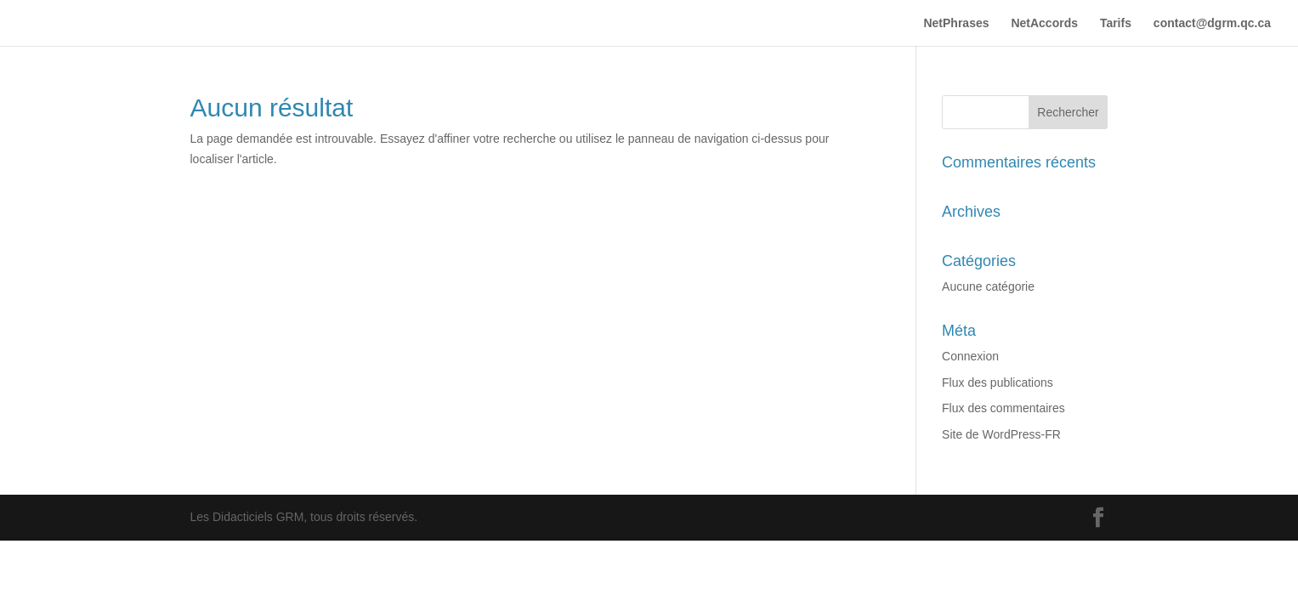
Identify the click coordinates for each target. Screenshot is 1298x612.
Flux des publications (997, 382)
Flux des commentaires (1003, 408)
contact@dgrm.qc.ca (1212, 23)
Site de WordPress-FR (1001, 434)
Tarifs (1115, 23)
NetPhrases (956, 23)
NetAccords (1044, 23)
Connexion (970, 356)
